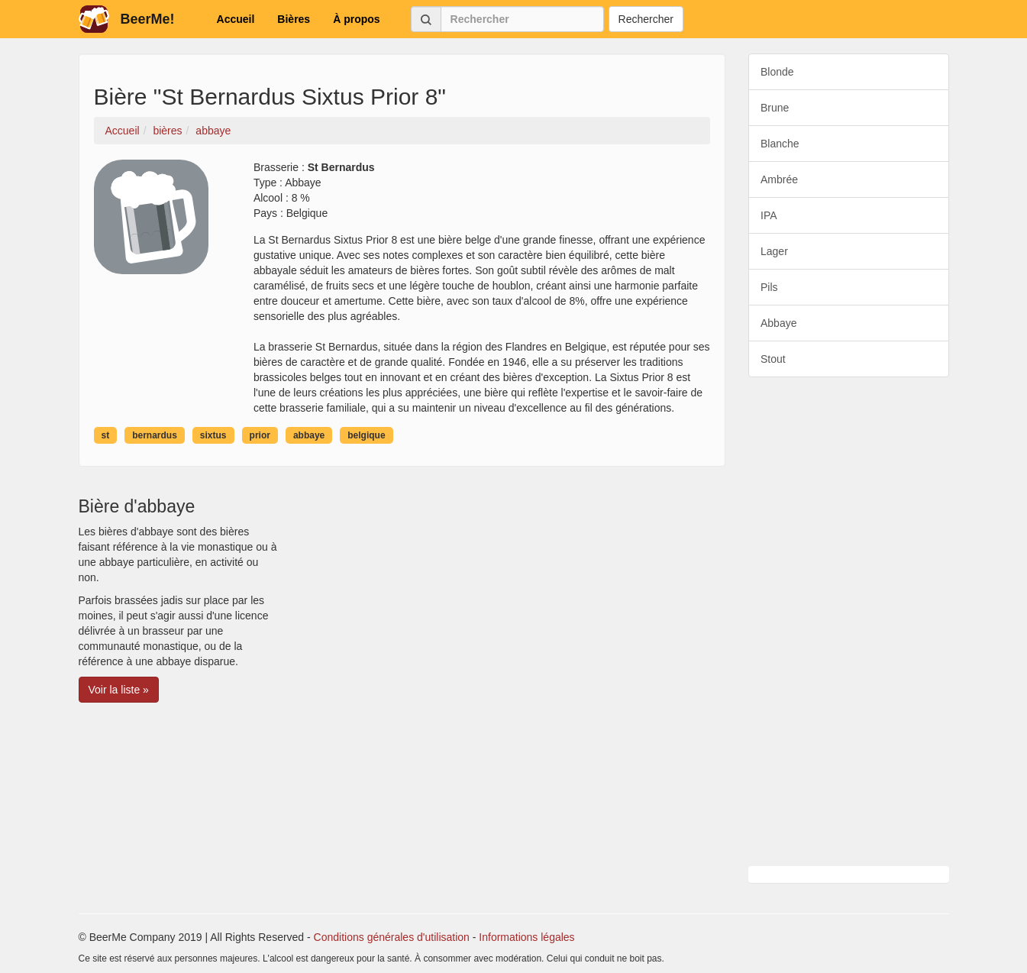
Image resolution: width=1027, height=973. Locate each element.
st (106, 435)
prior (260, 435)
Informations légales (526, 937)
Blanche (780, 143)
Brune (775, 108)
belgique (366, 435)
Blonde (777, 72)
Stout (773, 359)
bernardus (154, 435)
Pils (769, 287)
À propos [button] (356, 19)
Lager (774, 251)
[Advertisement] (848, 622)
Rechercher (645, 19)
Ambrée (779, 179)
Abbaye (778, 323)
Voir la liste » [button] (119, 690)
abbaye (309, 435)
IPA (769, 215)
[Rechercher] (522, 19)
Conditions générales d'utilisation (392, 937)
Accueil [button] (236, 19)
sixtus (213, 435)
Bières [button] (293, 19)
